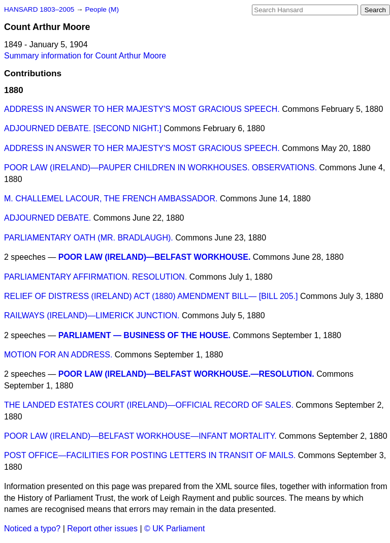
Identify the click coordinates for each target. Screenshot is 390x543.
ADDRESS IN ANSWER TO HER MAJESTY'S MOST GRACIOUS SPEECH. (142, 109)
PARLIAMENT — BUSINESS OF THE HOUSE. (144, 335)
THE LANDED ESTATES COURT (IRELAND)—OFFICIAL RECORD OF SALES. (149, 405)
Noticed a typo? (32, 528)
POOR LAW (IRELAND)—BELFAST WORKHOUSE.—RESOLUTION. (186, 374)
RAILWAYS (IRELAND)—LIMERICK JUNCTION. (92, 315)
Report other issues (102, 528)
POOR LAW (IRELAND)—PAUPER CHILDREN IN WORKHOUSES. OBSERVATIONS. (160, 167)
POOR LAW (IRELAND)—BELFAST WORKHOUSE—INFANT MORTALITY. (140, 436)
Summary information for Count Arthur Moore (85, 55)
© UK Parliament (174, 528)
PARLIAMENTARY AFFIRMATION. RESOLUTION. (95, 277)
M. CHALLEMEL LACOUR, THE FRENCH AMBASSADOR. (111, 198)
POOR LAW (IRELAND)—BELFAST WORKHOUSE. (154, 257)
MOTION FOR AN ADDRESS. (58, 354)
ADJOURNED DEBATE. (47, 218)
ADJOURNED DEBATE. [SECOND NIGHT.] (82, 128)
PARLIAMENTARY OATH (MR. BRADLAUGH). (88, 237)
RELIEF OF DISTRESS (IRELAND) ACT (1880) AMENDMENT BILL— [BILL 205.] (151, 296)
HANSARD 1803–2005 (39, 9)
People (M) (101, 9)
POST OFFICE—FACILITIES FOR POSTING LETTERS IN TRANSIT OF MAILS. (150, 455)
